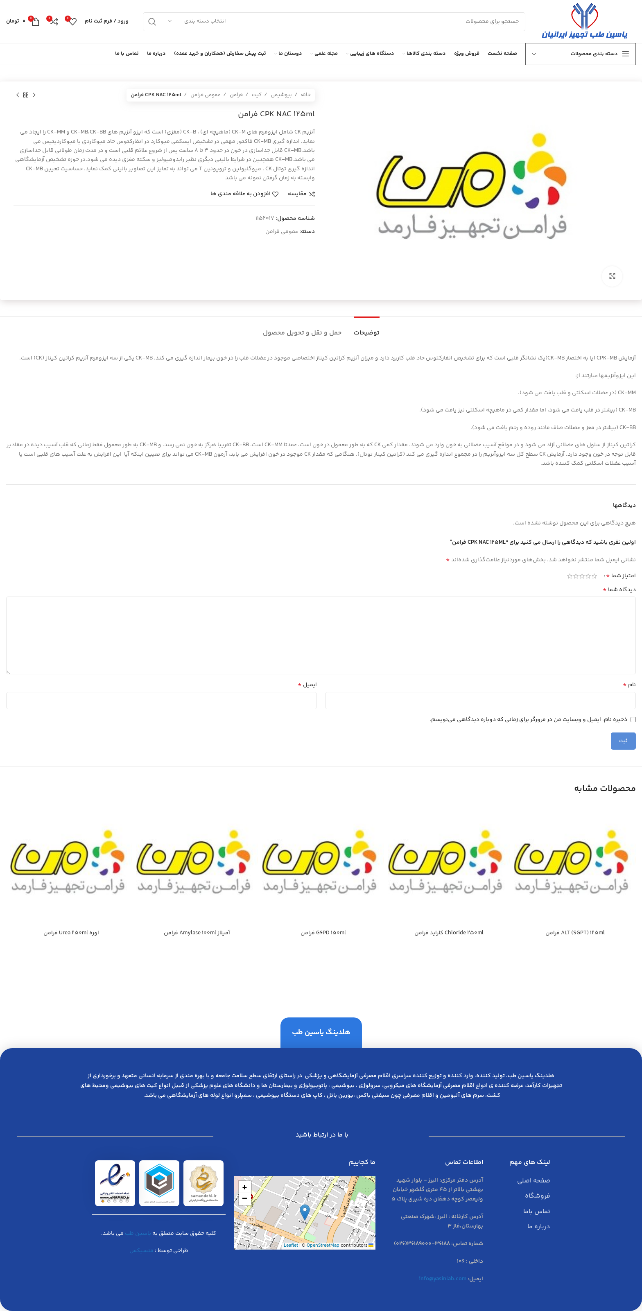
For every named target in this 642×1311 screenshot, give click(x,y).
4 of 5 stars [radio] (576, 576)
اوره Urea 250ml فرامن (71, 933)
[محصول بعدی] (18, 95)
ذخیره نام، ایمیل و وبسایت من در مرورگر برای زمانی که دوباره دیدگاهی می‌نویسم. (528, 719)
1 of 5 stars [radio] (594, 576)
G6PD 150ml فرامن (323, 933)
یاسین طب (138, 1233)
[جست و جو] (334, 21)
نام (629, 684)
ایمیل (307, 684)
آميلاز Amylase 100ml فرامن (197, 933)
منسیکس (141, 1250)
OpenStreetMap (323, 1246)
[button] (305, 1212)
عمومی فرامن (205, 95)
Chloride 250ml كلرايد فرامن (449, 933)
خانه (305, 95)
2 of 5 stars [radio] (588, 576)
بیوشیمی (280, 95)
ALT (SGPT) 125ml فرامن (575, 933)
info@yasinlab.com (442, 1279)
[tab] (367, 328)
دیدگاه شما (619, 589)
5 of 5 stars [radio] (570, 576)
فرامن (235, 95)
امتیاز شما (621, 576)
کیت (256, 95)
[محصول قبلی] (34, 95)
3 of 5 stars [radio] (582, 576)
